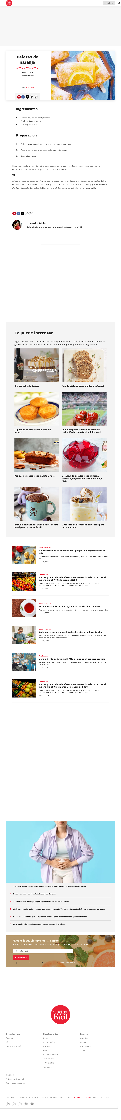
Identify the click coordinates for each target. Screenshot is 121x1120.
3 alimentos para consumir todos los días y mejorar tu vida (70, 632)
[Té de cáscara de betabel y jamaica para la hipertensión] (24, 608)
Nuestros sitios (50, 1034)
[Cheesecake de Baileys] (36, 365)
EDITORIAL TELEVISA (81, 1097)
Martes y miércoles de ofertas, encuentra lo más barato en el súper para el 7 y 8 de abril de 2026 (72, 578)
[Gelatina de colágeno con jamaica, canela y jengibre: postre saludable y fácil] (84, 455)
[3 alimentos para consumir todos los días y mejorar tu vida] (24, 635)
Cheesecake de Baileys (26, 386)
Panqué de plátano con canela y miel (34, 476)
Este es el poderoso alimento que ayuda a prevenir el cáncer (39, 924)
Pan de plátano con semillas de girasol (83, 386)
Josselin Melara (27, 76)
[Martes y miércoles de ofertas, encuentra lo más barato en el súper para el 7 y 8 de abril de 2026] (24, 581)
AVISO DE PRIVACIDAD (67, 963)
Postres (30, 87)
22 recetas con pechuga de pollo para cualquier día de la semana (41, 901)
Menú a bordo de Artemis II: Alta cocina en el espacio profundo (73, 659)
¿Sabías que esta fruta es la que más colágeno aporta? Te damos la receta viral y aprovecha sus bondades (59, 909)
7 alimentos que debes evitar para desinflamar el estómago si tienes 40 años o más (49, 886)
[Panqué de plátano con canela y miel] (36, 455)
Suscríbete (108, 3)
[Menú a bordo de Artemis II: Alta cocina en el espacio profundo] (24, 662)
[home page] (9, 3)
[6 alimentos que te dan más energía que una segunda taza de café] (24, 555)
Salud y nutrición (45, 548)
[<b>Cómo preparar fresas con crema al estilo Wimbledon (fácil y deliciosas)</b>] (84, 409)
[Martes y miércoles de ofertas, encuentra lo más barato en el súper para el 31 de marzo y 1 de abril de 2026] (24, 688)
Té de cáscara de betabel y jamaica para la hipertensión (69, 606)
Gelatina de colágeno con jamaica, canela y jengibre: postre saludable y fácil (82, 478)
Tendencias (43, 574)
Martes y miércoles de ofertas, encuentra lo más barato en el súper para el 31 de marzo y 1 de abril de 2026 (72, 685)
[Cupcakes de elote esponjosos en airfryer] (36, 409)
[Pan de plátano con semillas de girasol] (84, 365)
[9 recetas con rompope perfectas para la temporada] (84, 504)
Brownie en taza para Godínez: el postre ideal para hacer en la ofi (36, 526)
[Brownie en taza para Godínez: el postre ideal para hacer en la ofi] (36, 504)
